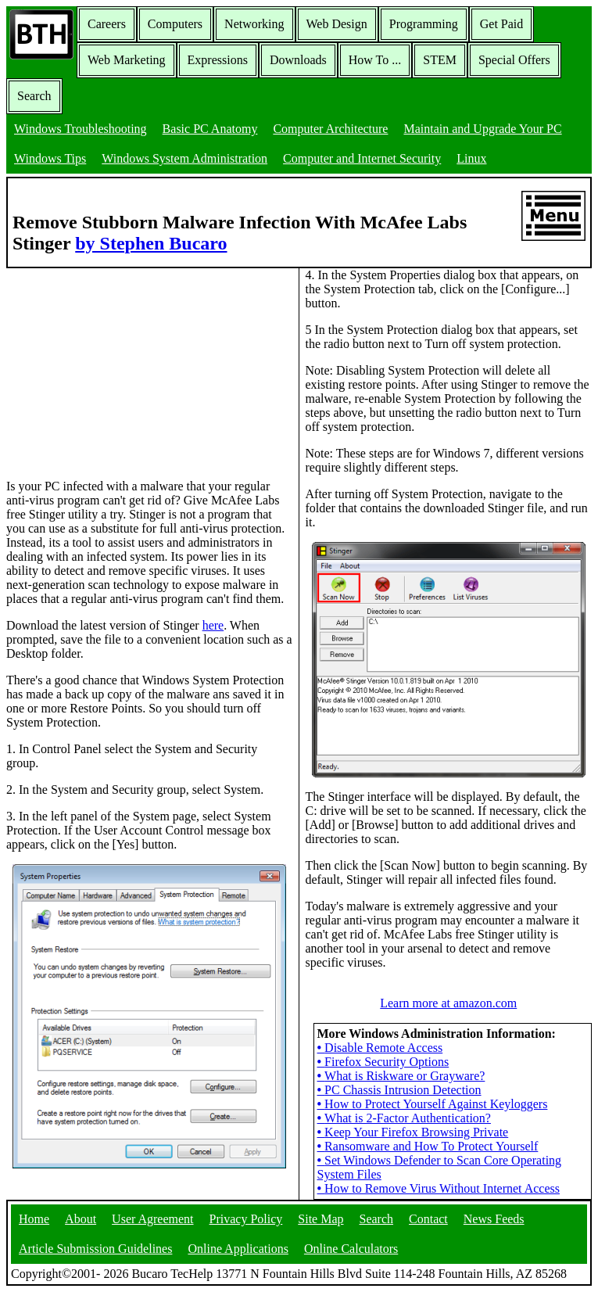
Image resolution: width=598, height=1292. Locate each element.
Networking (254, 24)
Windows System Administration (184, 158)
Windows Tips (50, 158)
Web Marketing (127, 59)
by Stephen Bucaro (151, 243)
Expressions (218, 59)
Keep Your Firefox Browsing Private (413, 1132)
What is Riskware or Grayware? (401, 1075)
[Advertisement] (123, 366)
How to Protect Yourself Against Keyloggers (432, 1104)
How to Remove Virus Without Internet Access (438, 1188)
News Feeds (494, 1219)
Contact (428, 1219)
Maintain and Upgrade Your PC (482, 128)
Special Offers (514, 59)
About (80, 1219)
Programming (423, 24)
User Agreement (152, 1219)
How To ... (375, 59)
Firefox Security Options (383, 1061)
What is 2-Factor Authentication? (404, 1118)
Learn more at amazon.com (448, 1003)
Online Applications (238, 1248)
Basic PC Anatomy (210, 128)
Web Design (336, 24)
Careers (107, 24)
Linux (471, 158)
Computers (175, 24)
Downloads (298, 59)
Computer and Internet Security (362, 158)
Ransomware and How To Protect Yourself (428, 1146)
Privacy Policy (246, 1219)
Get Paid (502, 24)
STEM (440, 59)
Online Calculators (351, 1248)
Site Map (320, 1219)
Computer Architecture (330, 128)
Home (34, 1219)
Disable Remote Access (380, 1047)
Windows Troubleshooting (80, 128)
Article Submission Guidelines (95, 1248)
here (213, 625)
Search (34, 95)
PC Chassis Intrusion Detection (399, 1089)
